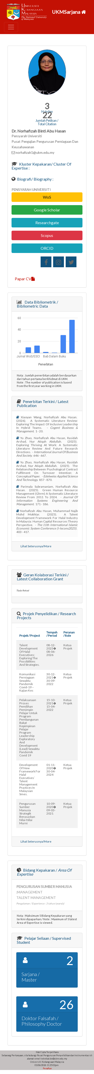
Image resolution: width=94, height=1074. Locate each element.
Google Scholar (47, 209)
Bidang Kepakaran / (44, 872)
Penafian (47, 1068)
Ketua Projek (67, 646)
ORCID (47, 248)
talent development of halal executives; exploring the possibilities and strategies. (29, 654)
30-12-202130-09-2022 (51, 679)
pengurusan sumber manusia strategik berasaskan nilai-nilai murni (27, 813)
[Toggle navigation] (11, 27)
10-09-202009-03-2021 (51, 808)
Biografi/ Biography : (34, 179)
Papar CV (25, 278)
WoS (47, 197)
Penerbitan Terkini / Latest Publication (42, 403)
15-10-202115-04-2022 (51, 705)
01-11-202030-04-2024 (51, 769)
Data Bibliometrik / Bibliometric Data (37, 304)
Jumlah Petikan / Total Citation (47, 122)
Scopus (47, 235)
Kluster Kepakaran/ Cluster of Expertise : (41, 166)
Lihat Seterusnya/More (36, 546)
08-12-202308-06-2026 (51, 650)
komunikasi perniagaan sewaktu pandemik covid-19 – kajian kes (27, 682)
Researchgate (47, 222)
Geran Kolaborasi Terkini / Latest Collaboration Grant (43, 576)
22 (47, 115)
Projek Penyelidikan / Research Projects (46, 615)
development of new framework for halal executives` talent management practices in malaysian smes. (29, 779)
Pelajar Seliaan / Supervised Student (44, 940)
